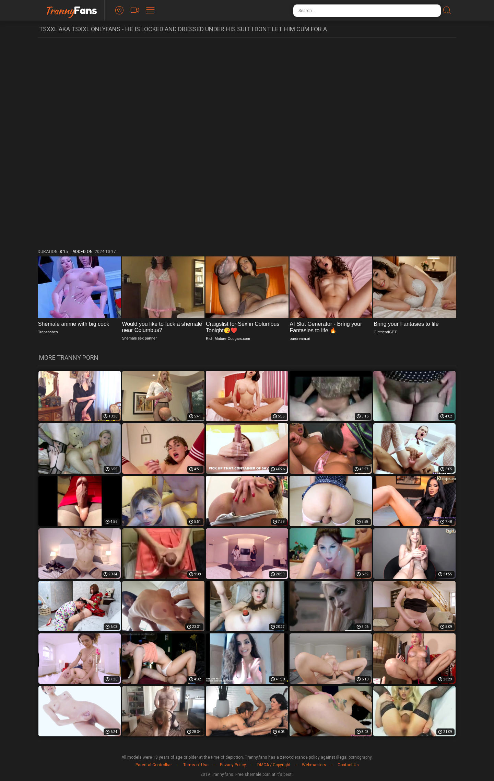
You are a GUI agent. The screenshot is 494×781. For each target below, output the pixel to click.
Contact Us (348, 764)
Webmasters (314, 764)
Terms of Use (196, 764)
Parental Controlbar (154, 764)
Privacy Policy (233, 764)
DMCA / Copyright (274, 764)
